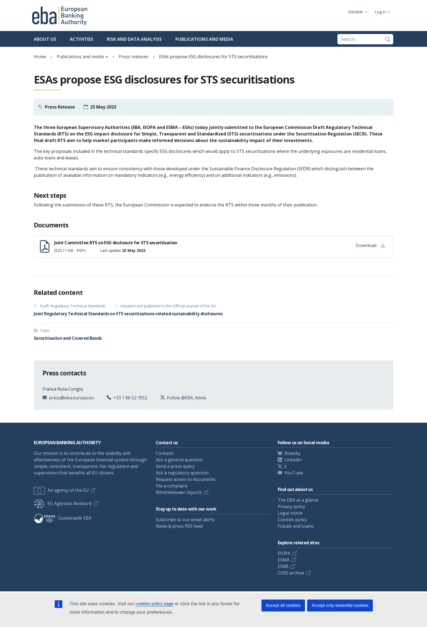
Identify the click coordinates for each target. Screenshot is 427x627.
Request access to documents (186, 479)
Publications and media (204, 39)
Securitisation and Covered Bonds (68, 338)
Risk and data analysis (134, 39)
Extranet (355, 11)
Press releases (133, 57)
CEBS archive (291, 573)
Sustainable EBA (62, 518)
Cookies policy (292, 520)
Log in (380, 11)
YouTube (293, 473)
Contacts (165, 453)
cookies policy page (154, 603)
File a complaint (171, 486)
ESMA (283, 560)
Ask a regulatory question (182, 473)
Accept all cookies (283, 605)
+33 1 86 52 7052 (130, 398)
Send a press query (175, 466)
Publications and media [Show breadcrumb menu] (80, 57)
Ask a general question (179, 460)
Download (370, 245)
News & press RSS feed (179, 526)
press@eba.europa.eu (71, 398)
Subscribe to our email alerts (185, 520)
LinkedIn (293, 460)
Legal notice (290, 513)
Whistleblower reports (179, 492)
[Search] (387, 39)
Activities (81, 39)
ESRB (283, 566)
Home (40, 57)
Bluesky (292, 453)
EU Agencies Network (62, 503)
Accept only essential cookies (340, 605)
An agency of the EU (61, 490)
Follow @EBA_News (186, 398)
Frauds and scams (296, 526)
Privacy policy (291, 506)
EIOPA (284, 553)
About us (45, 39)
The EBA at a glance (298, 500)
